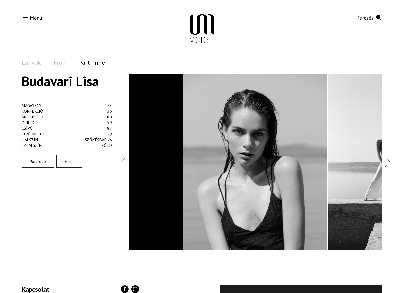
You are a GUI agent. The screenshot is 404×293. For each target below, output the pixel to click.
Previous (123, 162)
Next (387, 162)
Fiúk (59, 63)
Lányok (31, 63)
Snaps (69, 161)
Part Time (92, 63)
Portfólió (38, 161)
